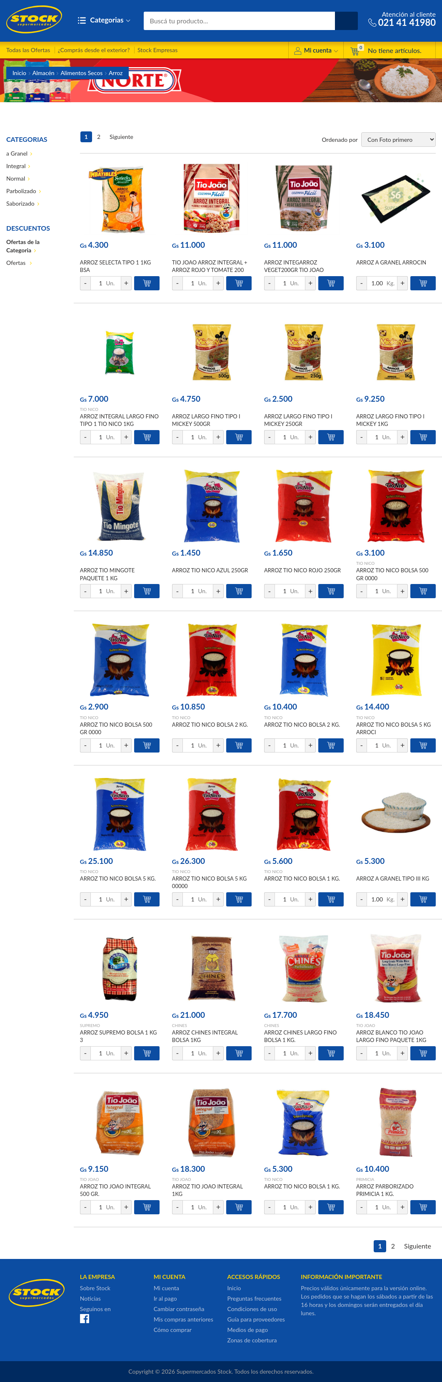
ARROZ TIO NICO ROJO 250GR (302, 570)
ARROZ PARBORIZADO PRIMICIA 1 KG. (385, 1190)
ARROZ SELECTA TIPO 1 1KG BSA (115, 266)
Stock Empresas (157, 49)
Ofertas (16, 262)
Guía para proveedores (256, 1319)
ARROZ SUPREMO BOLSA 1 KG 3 (118, 1036)
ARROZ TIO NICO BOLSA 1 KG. (302, 878)
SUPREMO (90, 1025)
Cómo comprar (173, 1329)
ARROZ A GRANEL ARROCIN (391, 262)
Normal (15, 178)
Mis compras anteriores (183, 1319)
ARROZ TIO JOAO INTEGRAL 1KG (207, 1190)
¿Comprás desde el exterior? (94, 49)
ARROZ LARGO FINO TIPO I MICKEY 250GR (298, 420)
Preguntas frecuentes (254, 1298)
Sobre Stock (95, 1287)
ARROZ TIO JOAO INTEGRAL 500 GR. (115, 1190)
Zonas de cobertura (252, 1340)
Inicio (19, 72)
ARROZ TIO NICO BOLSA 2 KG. (210, 724)
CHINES (179, 1025)
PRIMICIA (365, 1179)
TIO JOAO (365, 1025)
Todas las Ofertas (28, 49)
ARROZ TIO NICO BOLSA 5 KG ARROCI (393, 728)
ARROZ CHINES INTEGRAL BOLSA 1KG (205, 1036)
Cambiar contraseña (179, 1308)
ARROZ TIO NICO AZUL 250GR (210, 570)
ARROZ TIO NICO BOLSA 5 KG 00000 (209, 882)
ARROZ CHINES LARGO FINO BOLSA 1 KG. (300, 1036)
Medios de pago (247, 1329)
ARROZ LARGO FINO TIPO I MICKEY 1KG (390, 420)
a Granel (16, 153)
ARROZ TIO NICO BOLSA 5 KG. (118, 878)
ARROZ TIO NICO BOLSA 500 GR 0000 (392, 574)
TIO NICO (89, 409)
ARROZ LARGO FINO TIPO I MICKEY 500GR (206, 420)
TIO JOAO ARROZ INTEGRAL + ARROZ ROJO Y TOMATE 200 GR (209, 270)
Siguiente (121, 136)
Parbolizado (21, 190)
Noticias (90, 1298)
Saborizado (20, 203)
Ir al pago (165, 1298)
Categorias (103, 20)
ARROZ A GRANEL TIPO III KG (392, 878)
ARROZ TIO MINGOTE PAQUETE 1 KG (107, 574)
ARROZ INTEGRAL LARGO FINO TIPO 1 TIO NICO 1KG (119, 420)
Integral (15, 165)
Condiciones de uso (252, 1308)
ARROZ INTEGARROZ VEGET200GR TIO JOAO (294, 266)
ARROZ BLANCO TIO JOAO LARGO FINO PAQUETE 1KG (391, 1036)
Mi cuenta (316, 51)
